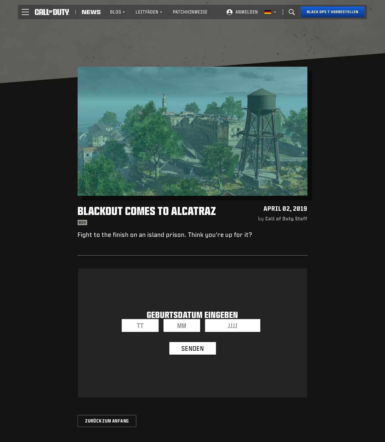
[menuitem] (117, 12)
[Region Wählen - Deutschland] (270, 12)
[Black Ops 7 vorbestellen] (333, 12)
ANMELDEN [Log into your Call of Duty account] (247, 12)
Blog (117, 12)
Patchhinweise (190, 12)
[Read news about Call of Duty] (91, 12)
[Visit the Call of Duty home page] (52, 12)
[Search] (292, 12)
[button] (25, 12)
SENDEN (192, 348)
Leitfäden (149, 12)
